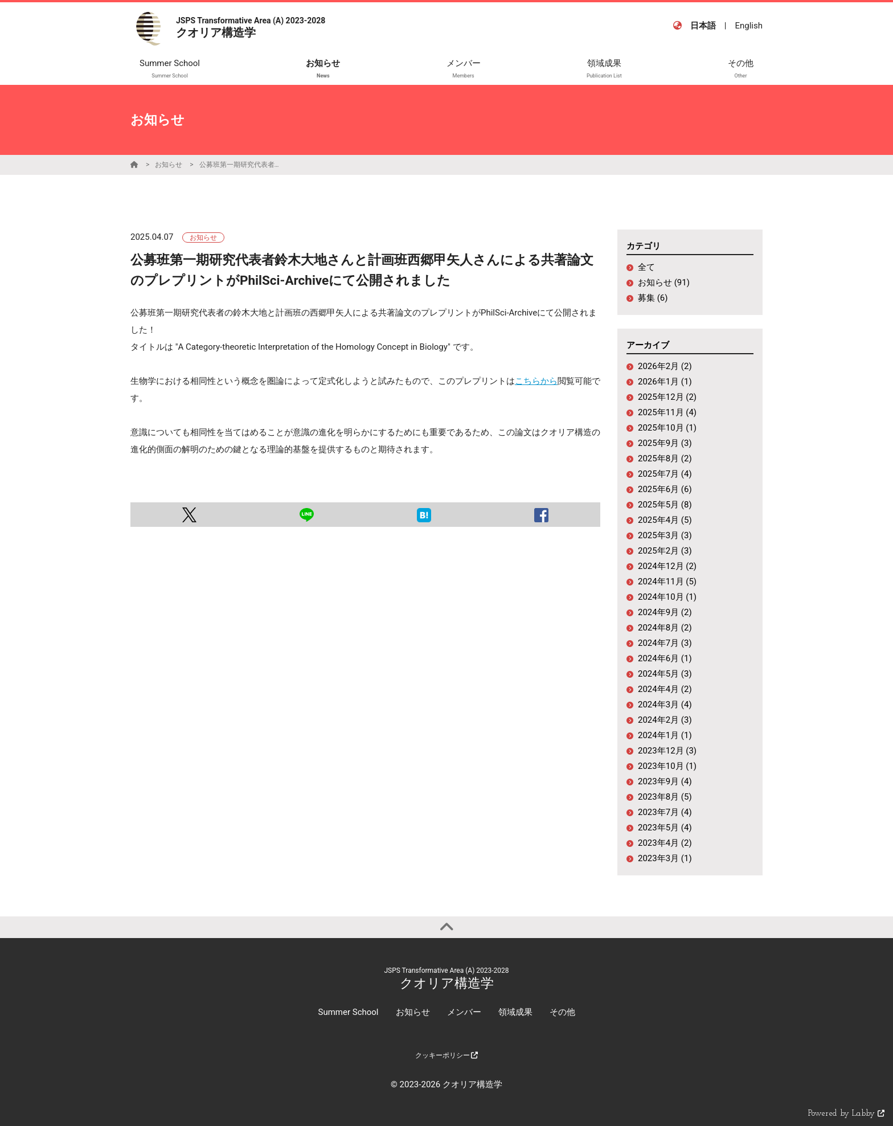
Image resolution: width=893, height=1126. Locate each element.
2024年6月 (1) (665, 658)
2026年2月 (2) (665, 366)
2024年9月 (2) (665, 612)
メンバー (464, 1012)
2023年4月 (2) (665, 843)
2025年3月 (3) (665, 535)
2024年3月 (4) (665, 704)
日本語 (703, 26)
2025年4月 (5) (665, 520)
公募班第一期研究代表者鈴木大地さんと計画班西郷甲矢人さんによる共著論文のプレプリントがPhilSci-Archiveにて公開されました (242, 165)
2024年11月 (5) (667, 581)
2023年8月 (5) (665, 797)
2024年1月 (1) (665, 735)
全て (646, 267)
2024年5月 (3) (665, 674)
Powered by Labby (846, 1113)
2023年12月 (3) (667, 751)
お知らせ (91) (664, 282)
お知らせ (168, 165)
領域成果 (515, 1012)
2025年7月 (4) (665, 474)
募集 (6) (653, 298)
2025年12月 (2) (667, 397)
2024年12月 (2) (667, 566)
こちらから (536, 381)
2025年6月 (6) (665, 489)
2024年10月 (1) (667, 597)
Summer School (348, 1012)
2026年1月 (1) (665, 381)
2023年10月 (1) (667, 766)
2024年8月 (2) (665, 628)
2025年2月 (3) (665, 551)
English (749, 26)
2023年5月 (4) (665, 827)
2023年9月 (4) (665, 781)
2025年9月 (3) (665, 443)
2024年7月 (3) (665, 643)
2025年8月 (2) (665, 458)
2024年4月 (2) (665, 689)
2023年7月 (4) (665, 812)
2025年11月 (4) (667, 412)
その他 (562, 1012)
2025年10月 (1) (667, 428)
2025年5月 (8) (665, 504)
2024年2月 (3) (665, 720)
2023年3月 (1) (665, 858)
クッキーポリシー (446, 1055)
